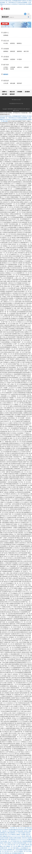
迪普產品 (12, 43)
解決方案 (26, 51)
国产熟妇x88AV (4, 839)
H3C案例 (19, 59)
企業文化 (19, 67)
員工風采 (6, 69)
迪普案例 (12, 59)
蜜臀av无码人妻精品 (23, 846)
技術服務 (19, 91)
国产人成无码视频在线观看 (19, 849)
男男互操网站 (7, 843)
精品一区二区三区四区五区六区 (13, 841)
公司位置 (6, 83)
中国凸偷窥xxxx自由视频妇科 (20, 848)
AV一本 (13, 851)
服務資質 (12, 51)
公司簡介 (6, 67)
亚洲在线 (25, 829)
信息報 (12, 69)
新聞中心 (4, 91)
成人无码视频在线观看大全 (16, 853)
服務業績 (19, 51)
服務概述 (6, 51)
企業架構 (12, 67)
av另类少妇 (9, 844)
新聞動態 (5, 35)
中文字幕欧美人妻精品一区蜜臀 (16, 834)
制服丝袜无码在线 (18, 829)
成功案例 (27, 91)
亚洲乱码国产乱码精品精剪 (16, 831)
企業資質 (26, 67)
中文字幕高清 (5, 853)
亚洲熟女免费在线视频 (15, 838)
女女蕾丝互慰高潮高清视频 (19, 843)
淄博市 (27, 836)
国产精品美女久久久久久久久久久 (18, 839)
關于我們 (4, 94)
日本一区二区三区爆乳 (19, 844)
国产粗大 (5, 834)
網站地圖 (12, 83)
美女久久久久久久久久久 (14, 836)
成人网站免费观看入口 (11, 833)
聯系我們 (5, 74)
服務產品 (19, 43)
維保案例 (6, 59)
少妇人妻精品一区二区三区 (10, 846)
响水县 (23, 836)
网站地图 (5, 121)
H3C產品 (5, 43)
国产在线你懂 (8, 829)
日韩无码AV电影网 (26, 838)
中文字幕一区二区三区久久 (17, 827)
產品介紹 (12, 91)
